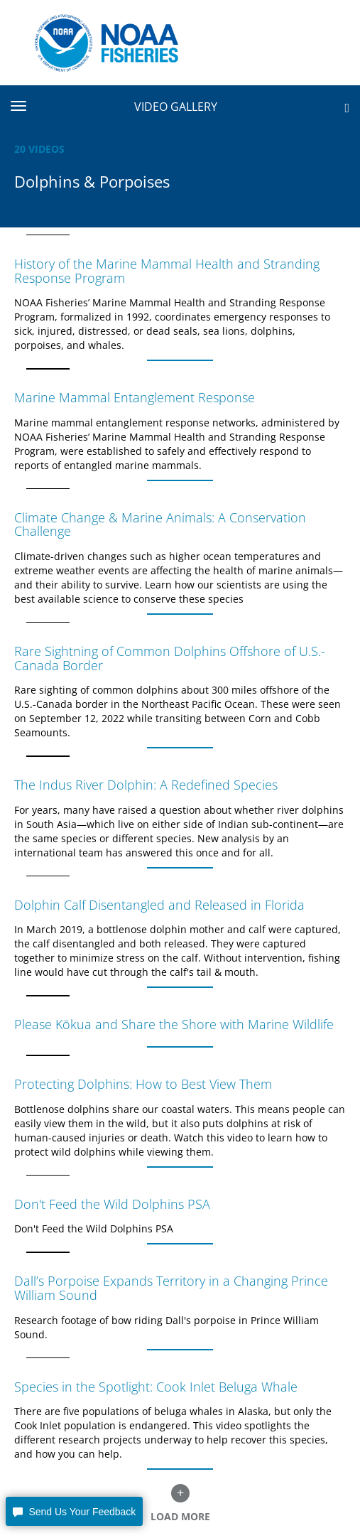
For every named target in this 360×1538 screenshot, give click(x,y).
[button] (74, 1511)
